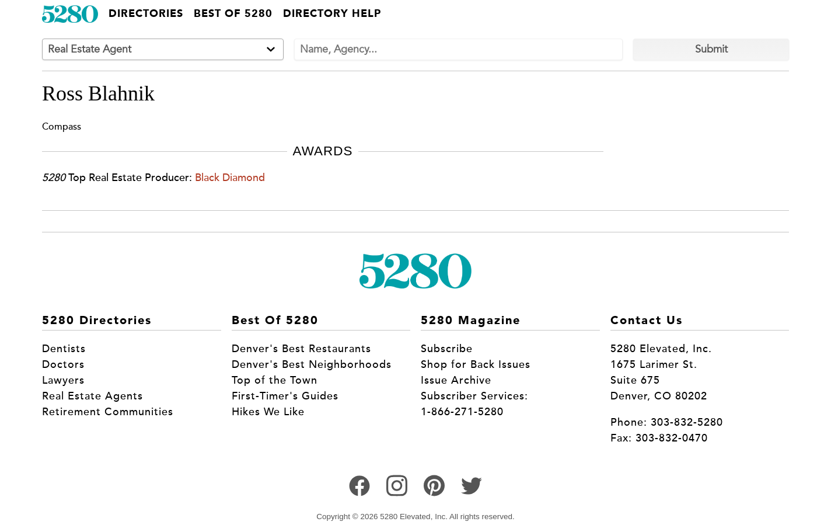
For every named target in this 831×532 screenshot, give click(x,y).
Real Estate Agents (92, 396)
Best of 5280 (233, 14)
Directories (146, 14)
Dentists (64, 348)
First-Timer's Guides (285, 396)
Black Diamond (230, 177)
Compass (61, 126)
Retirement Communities (107, 411)
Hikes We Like (268, 411)
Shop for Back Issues (475, 364)
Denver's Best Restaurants (301, 348)
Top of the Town (274, 380)
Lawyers (63, 380)
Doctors (63, 364)
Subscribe (447, 348)
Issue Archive (456, 380)
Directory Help (332, 14)
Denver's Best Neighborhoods (312, 364)
